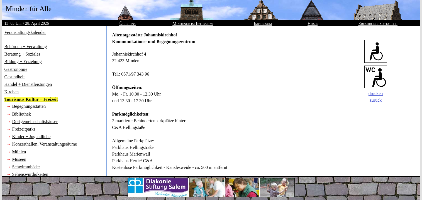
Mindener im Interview (192, 23)
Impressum (263, 23)
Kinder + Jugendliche (31, 136)
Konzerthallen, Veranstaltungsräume (44, 144)
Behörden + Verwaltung (25, 46)
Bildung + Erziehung (23, 61)
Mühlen (19, 151)
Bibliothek (21, 114)
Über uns (127, 23)
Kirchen (11, 91)
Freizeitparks (24, 129)
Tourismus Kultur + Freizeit (31, 99)
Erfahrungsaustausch (377, 23)
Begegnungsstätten (29, 106)
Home (313, 23)
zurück (376, 100)
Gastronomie (16, 69)
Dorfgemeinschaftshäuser (35, 121)
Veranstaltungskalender (25, 32)
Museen (19, 159)
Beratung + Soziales (22, 54)
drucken (376, 93)
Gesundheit (14, 76)
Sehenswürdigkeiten (30, 174)
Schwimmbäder (26, 166)
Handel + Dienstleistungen (28, 84)
